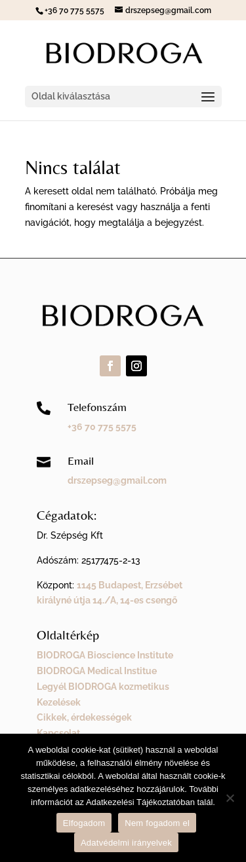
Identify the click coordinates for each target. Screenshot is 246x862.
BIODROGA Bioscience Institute (105, 655)
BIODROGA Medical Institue (97, 671)
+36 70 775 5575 (102, 427)
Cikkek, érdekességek (84, 717)
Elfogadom (84, 823)
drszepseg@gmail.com (117, 480)
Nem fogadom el (157, 823)
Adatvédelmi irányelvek (126, 843)
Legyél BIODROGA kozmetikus (103, 686)
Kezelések (59, 702)
